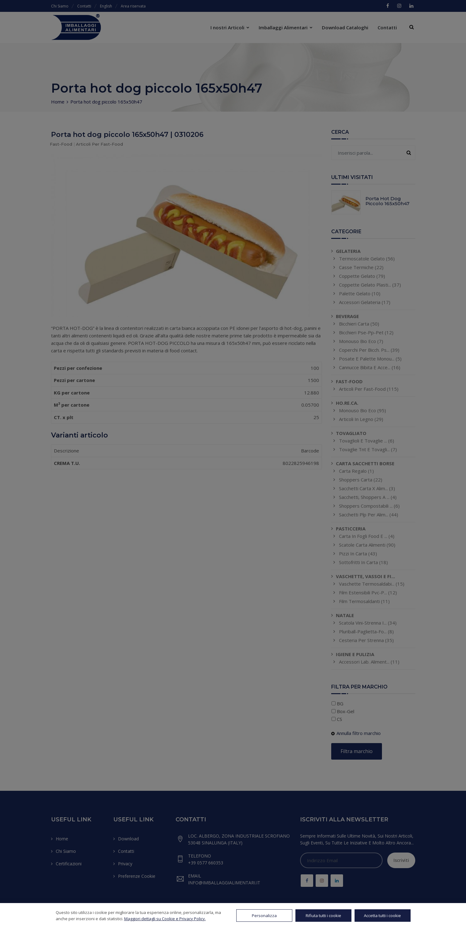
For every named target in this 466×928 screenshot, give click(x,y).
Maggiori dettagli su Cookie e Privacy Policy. (165, 918)
